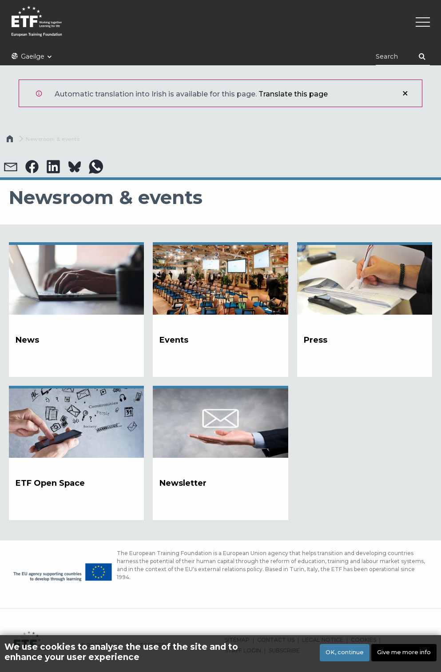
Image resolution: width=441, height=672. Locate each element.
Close (405, 93)
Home (10, 141)
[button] (11, 167)
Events (173, 340)
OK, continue (345, 652)
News (27, 340)
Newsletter (183, 483)
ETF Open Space (50, 483)
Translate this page (293, 94)
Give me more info (404, 652)
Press (315, 340)
